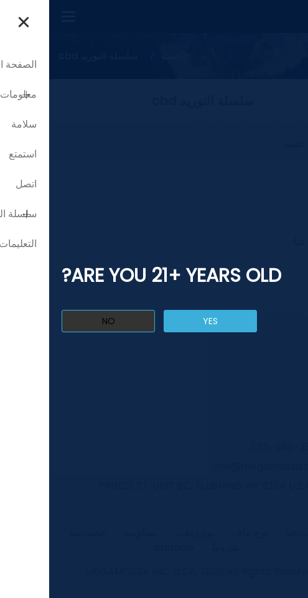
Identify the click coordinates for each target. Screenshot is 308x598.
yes (161, 321)
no (59, 321)
